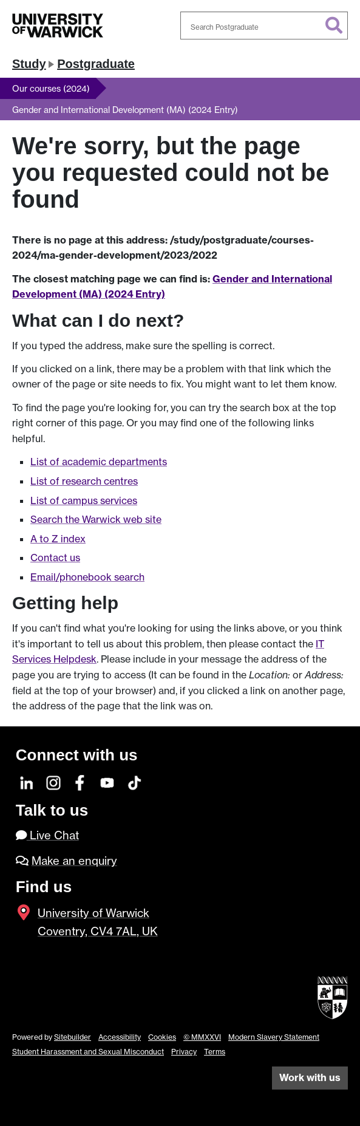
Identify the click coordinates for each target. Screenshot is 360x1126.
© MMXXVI (202, 1037)
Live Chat (47, 835)
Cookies (162, 1037)
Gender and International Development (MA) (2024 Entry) (125, 109)
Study (29, 63)
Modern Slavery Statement (273, 1037)
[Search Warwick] (264, 25)
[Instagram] (53, 781)
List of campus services (83, 500)
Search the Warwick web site (95, 519)
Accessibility (119, 1037)
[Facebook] (80, 781)
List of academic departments (98, 462)
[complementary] (332, 1098)
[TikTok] (134, 781)
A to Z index (58, 539)
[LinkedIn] (27, 781)
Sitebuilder (72, 1037)
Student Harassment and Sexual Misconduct (88, 1051)
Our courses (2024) (51, 88)
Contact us (55, 557)
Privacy (184, 1051)
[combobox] (264, 25)
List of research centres (84, 481)
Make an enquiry (74, 861)
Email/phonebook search (87, 577)
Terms (214, 1051)
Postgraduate (96, 63)
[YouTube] (108, 781)
